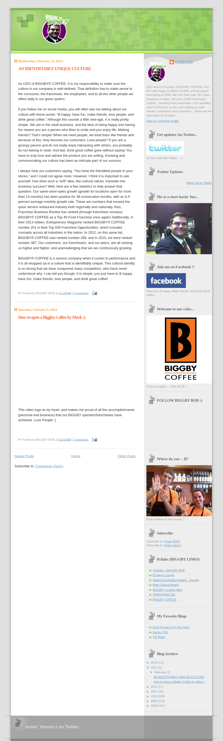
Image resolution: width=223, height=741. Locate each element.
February (160, 672)
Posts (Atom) (172, 545)
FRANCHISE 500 (164, 594)
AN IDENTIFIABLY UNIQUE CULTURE (54, 68)
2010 (154, 696)
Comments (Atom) (49, 466)
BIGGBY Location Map (167, 589)
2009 (154, 701)
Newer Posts (24, 456)
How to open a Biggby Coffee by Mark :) (51, 317)
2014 (154, 662)
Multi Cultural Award (166, 584)
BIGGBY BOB (184, 61)
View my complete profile (162, 120)
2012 (154, 686)
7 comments (80, 293)
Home (76, 456)
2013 (154, 667)
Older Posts (127, 456)
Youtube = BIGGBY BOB (169, 570)
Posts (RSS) (172, 541)
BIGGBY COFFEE (164, 599)
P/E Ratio (159, 637)
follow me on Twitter (199, 182)
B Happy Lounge (163, 575)
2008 (154, 705)
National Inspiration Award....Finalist (176, 580)
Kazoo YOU (160, 632)
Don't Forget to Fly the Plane (171, 627)
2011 (154, 691)
